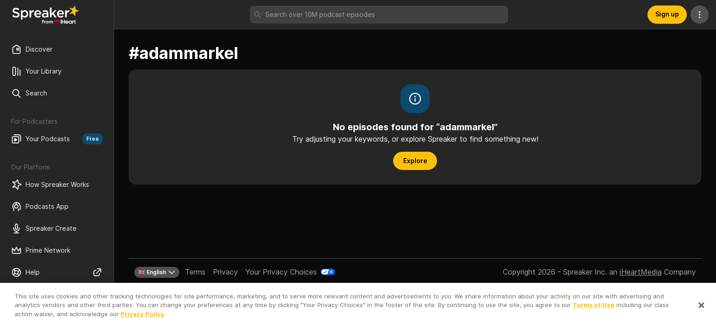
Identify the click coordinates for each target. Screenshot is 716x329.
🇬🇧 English (156, 272)
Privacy (225, 271)
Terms (195, 271)
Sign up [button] (667, 14)
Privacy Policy (142, 323)
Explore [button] (415, 160)
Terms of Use (594, 314)
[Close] (701, 314)
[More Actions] (699, 14)
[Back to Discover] (45, 14)
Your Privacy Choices (281, 271)
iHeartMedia (641, 271)
